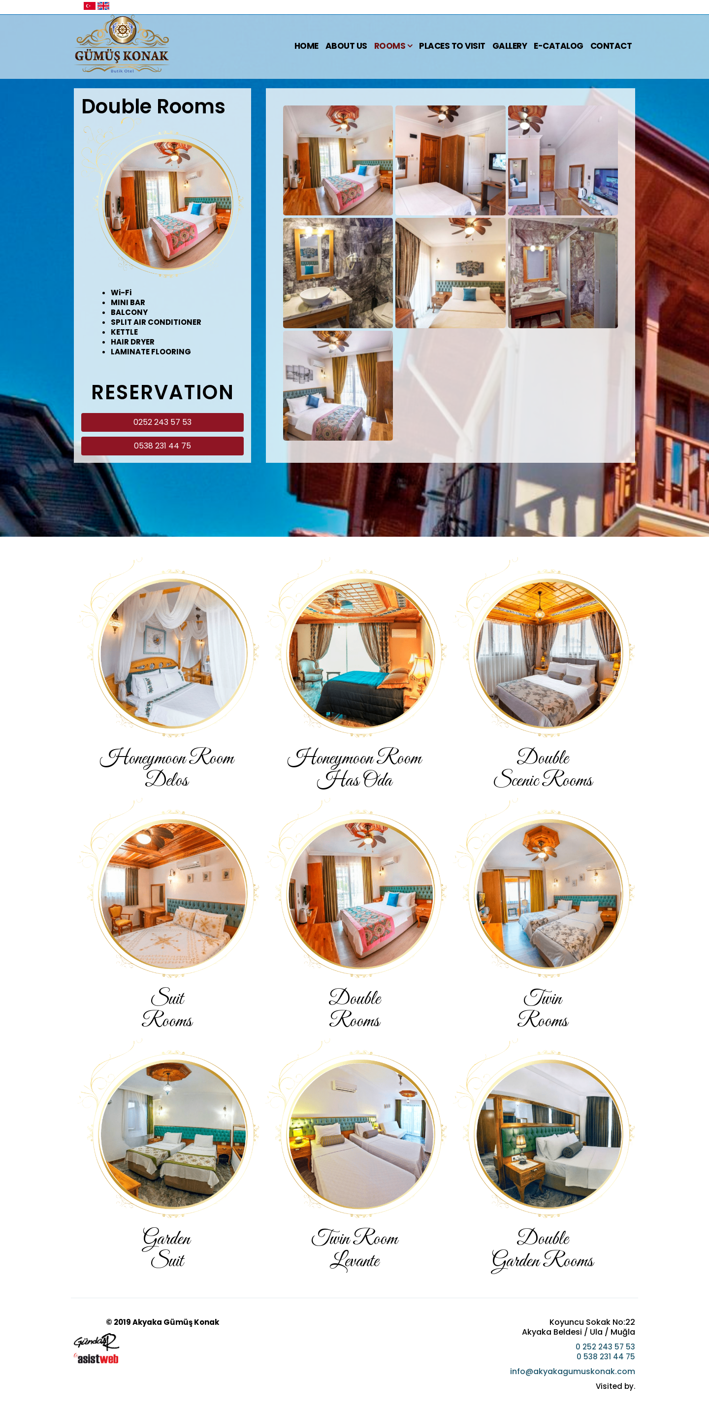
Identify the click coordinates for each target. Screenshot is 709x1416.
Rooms (390, 46)
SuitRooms (166, 1010)
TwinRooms (542, 1010)
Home (306, 46)
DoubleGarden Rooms (542, 1250)
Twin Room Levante (354, 1250)
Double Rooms (354, 1010)
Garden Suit (166, 1250)
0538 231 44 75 (162, 445)
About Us (346, 46)
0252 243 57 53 (162, 422)
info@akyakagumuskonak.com (572, 1371)
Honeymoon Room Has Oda (354, 770)
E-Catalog (558, 46)
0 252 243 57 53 (605, 1347)
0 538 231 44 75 (606, 1356)
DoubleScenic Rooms (542, 770)
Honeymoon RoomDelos (166, 770)
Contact (611, 46)
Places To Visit (452, 46)
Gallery (509, 46)
